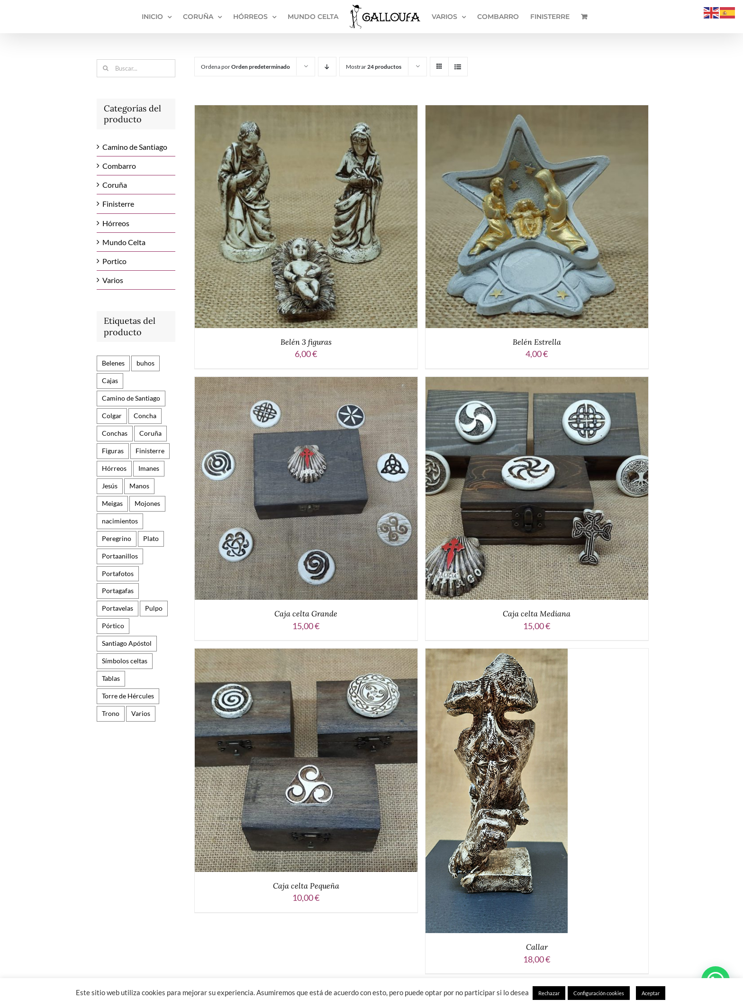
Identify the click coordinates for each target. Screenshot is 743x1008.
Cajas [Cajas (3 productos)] (110, 380)
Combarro (119, 165)
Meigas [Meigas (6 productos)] (112, 503)
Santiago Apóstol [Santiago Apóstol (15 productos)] (127, 643)
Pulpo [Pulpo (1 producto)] (154, 608)
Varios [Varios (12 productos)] (140, 713)
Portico (114, 261)
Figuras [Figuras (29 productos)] (113, 451)
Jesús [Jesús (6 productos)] (110, 486)
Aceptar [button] (651, 993)
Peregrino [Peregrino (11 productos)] (116, 538)
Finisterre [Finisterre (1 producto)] (150, 451)
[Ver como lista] (458, 66)
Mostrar (373, 66)
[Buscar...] (136, 68)
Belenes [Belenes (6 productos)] (113, 363)
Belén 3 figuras (306, 342)
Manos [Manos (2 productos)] (139, 486)
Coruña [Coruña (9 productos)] (150, 433)
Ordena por (245, 66)
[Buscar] (106, 68)
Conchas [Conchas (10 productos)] (114, 433)
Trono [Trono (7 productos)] (110, 713)
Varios (112, 279)
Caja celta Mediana (537, 613)
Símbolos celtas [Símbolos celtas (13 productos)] (124, 661)
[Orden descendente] (327, 66)
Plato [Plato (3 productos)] (151, 538)
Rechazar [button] (549, 993)
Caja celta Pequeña (306, 885)
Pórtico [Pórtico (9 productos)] (113, 626)
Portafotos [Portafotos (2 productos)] (118, 573)
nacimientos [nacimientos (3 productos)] (120, 521)
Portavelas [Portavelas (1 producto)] (117, 608)
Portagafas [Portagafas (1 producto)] (118, 590)
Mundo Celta (123, 242)
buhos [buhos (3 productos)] (145, 363)
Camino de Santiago (134, 146)
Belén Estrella (537, 342)
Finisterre (118, 203)
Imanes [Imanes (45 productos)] (148, 468)
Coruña (114, 184)
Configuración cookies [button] (598, 993)
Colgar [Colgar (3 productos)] (112, 416)
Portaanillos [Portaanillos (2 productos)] (120, 556)
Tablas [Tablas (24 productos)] (111, 678)
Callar (537, 947)
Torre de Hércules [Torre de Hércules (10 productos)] (128, 696)
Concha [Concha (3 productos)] (145, 416)
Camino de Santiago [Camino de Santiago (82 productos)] (131, 398)
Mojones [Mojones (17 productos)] (147, 503)
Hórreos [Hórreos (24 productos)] (114, 468)
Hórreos (115, 223)
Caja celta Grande (305, 613)
